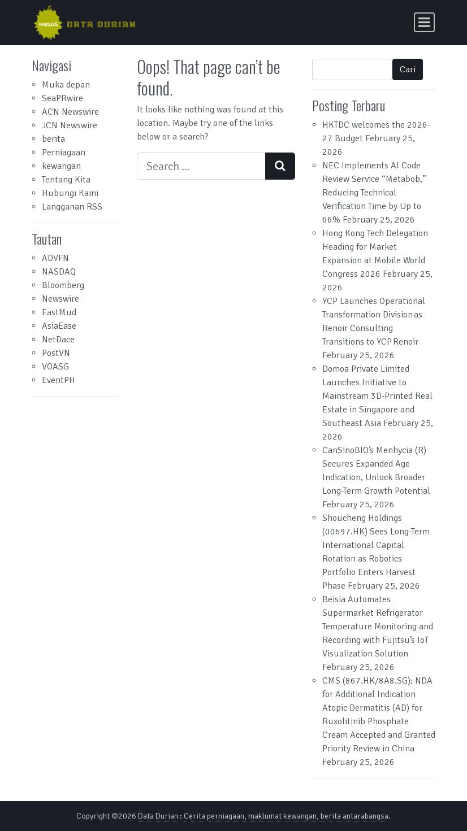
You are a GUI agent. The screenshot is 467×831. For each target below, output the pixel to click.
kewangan (61, 166)
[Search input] (201, 166)
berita (53, 139)
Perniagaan (63, 152)
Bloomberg (63, 285)
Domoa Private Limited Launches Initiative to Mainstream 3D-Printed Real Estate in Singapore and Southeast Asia (377, 396)
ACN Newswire (70, 112)
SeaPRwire (62, 98)
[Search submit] (280, 166)
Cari (408, 69)
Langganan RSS (72, 206)
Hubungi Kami (70, 193)
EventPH (58, 380)
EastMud (59, 312)
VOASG (55, 366)
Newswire (60, 298)
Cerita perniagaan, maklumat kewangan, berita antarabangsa (286, 816)
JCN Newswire (69, 125)
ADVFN (55, 258)
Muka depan (66, 84)
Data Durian (158, 816)
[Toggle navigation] (424, 22)
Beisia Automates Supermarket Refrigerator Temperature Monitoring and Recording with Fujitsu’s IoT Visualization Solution (377, 626)
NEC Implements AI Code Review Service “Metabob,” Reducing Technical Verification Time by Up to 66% (374, 192)
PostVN (56, 353)
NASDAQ (59, 271)
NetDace (58, 339)
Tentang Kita (66, 179)
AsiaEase (59, 326)
